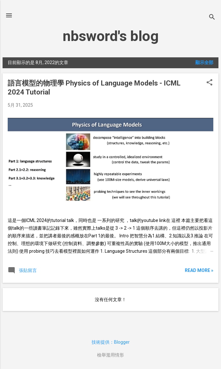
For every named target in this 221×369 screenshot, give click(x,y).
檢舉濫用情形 (110, 354)
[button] (209, 82)
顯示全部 (204, 62)
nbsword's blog (111, 36)
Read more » (199, 270)
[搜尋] (212, 17)
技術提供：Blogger (111, 342)
